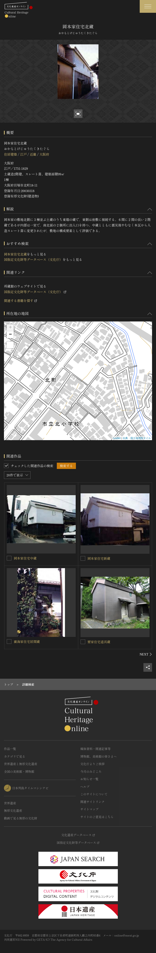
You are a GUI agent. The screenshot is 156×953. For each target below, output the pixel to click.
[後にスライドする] (146, 654)
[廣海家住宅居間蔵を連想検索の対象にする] (9, 641)
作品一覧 (10, 749)
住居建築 (10, 154)
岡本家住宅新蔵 (99, 558)
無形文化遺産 (13, 810)
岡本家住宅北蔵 (15, 254)
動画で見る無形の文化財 (20, 818)
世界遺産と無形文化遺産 (20, 764)
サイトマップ (89, 809)
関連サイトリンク (92, 801)
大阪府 (44, 154)
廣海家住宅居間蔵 (27, 641)
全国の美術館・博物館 (19, 771)
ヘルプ (84, 786)
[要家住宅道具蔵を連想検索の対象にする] (83, 641)
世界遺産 (10, 803)
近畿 (33, 154)
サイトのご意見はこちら (97, 817)
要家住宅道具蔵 (99, 641)
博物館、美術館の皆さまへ (98, 756)
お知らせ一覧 (89, 779)
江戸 (23, 154)
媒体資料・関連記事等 (95, 749)
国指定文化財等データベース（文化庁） (33, 259)
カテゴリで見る (14, 756)
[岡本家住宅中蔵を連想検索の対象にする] (9, 558)
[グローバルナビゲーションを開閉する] (148, 6)
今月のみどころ (91, 771)
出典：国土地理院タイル (137, 438)
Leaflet (117, 438)
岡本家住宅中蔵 (25, 558)
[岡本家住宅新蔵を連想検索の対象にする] (83, 558)
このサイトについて (94, 794)
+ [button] (10, 327)
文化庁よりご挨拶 (92, 764)
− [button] (10, 334)
